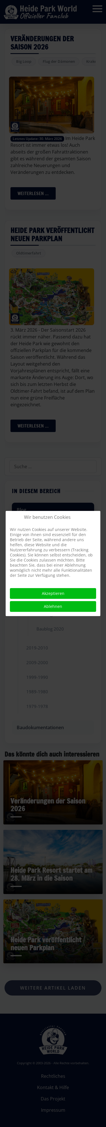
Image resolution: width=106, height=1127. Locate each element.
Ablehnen (53, 606)
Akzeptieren (53, 593)
